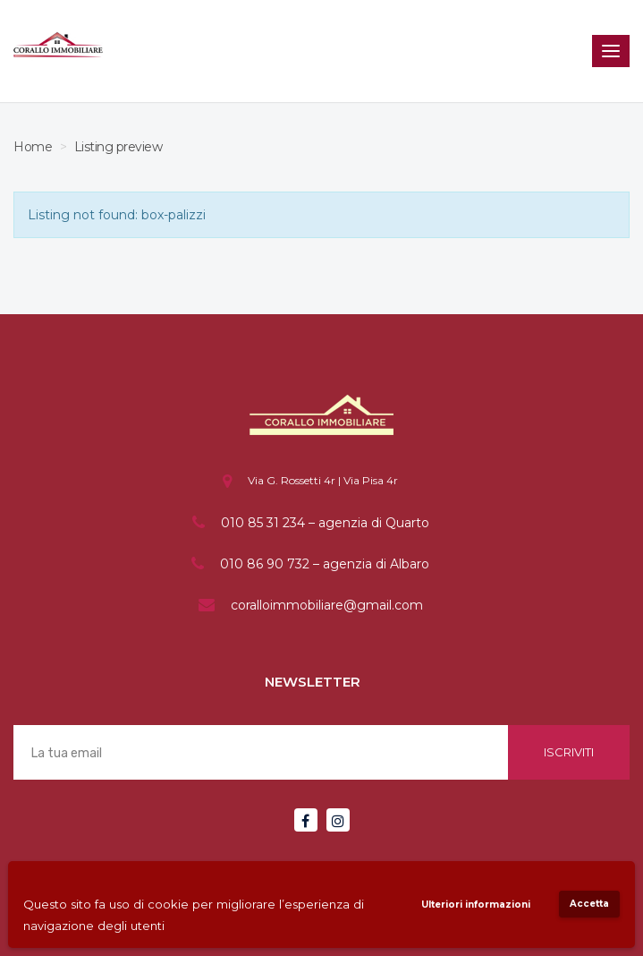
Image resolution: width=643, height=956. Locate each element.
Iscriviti (569, 752)
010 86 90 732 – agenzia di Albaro (324, 564)
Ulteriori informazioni (475, 904)
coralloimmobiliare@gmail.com (327, 605)
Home (32, 147)
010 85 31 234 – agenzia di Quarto (325, 523)
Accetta (589, 903)
